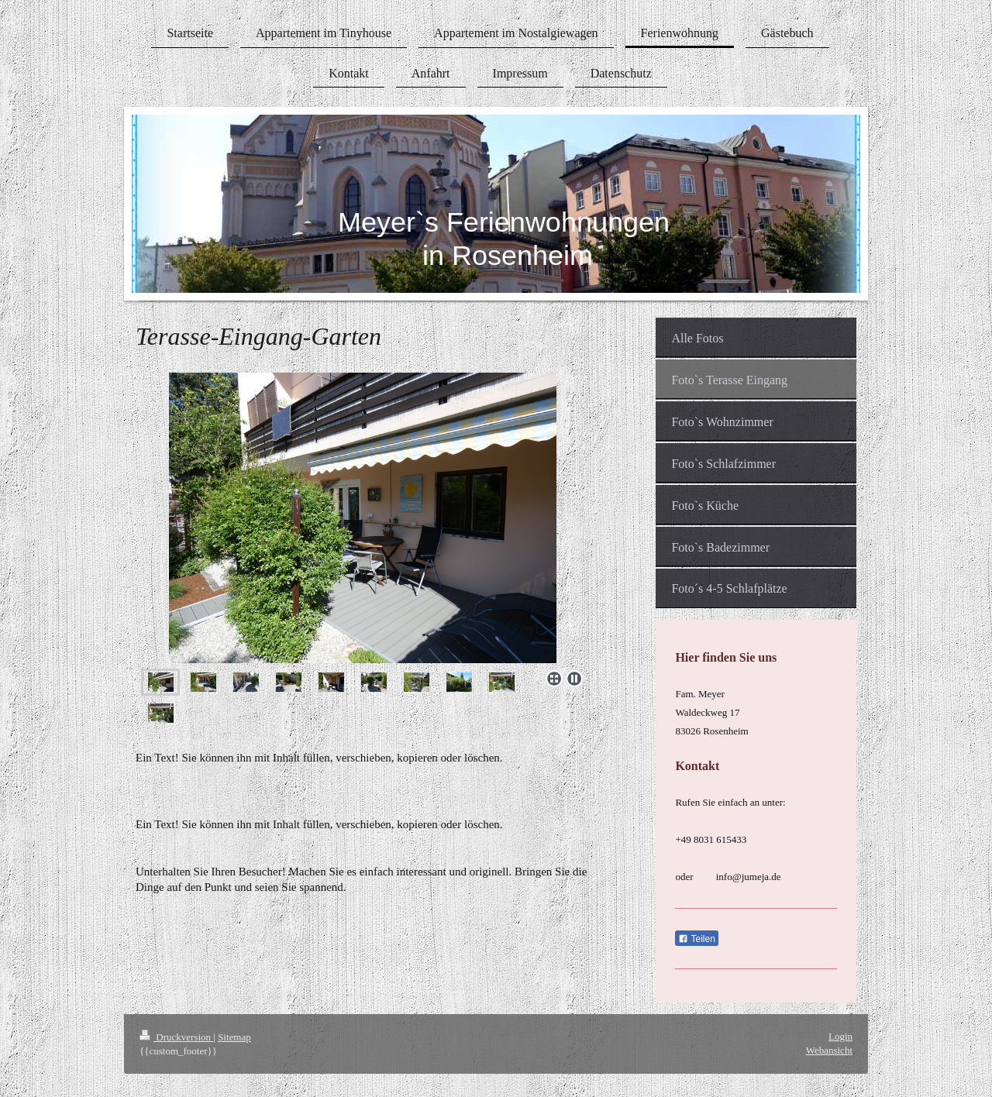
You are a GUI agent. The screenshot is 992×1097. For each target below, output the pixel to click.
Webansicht (829, 1050)
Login (840, 1036)
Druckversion (176, 1037)
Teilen (696, 939)
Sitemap (234, 1037)
